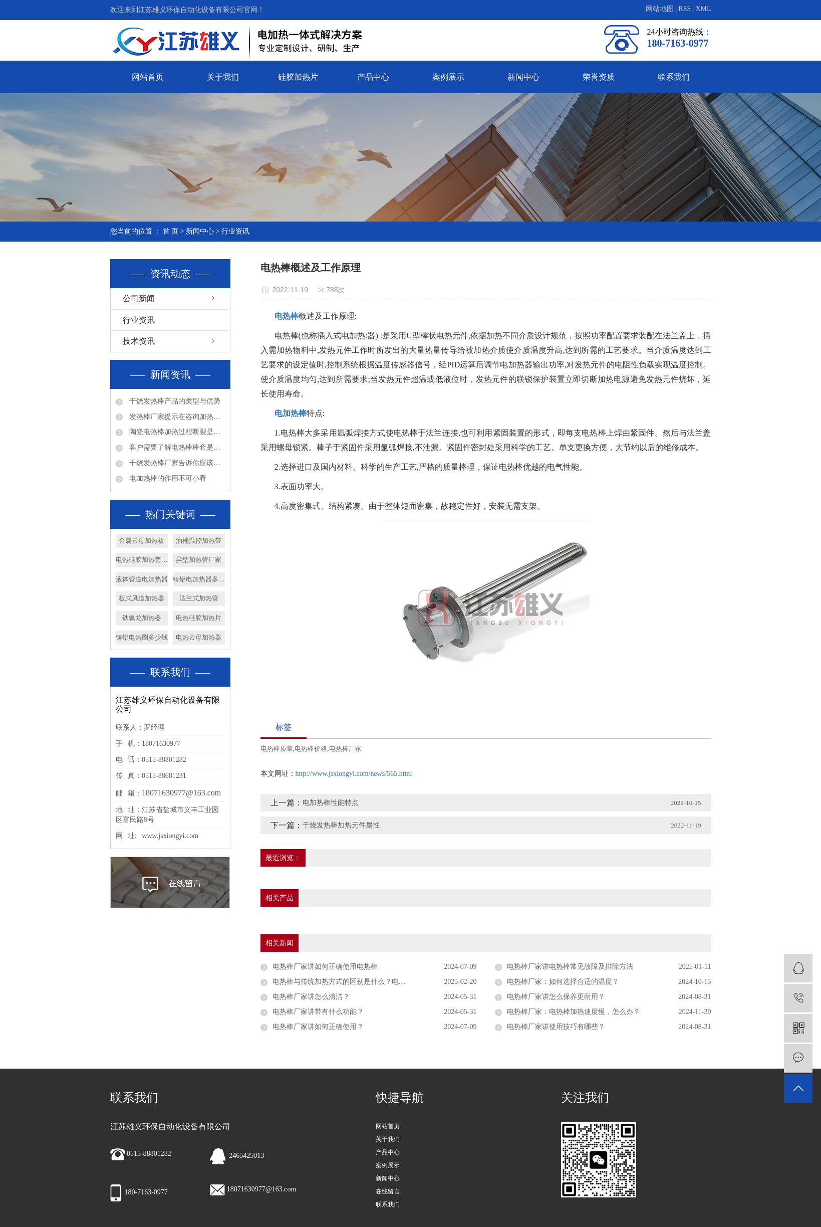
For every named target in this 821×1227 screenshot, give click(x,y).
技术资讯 (139, 341)
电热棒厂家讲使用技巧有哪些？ (556, 1027)
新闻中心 (523, 77)
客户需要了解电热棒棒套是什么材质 (176, 447)
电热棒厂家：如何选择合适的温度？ (563, 981)
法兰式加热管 (198, 598)
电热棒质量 (276, 748)
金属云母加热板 (141, 540)
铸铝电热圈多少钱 (142, 637)
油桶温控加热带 (198, 540)
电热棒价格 (311, 748)
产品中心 (373, 77)
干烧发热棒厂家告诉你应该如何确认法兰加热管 (176, 463)
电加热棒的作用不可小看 (167, 478)
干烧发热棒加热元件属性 (341, 825)
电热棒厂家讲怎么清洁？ (311, 996)
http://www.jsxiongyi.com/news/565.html (354, 773)
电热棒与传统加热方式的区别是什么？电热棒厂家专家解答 (363, 981)
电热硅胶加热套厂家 (142, 559)
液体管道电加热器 (142, 579)
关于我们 (223, 77)
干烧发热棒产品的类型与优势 (174, 401)
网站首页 (148, 77)
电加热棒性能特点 (331, 802)
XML (703, 9)
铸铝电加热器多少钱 (199, 579)
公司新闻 (139, 298)
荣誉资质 (599, 77)
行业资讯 (235, 231)
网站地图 (661, 9)
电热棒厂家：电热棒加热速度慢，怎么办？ (573, 1011)
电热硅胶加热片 (198, 618)
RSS (684, 9)
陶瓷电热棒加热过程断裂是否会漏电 (176, 432)
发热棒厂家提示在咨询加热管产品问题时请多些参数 (176, 417)
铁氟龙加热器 (141, 618)
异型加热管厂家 (198, 559)
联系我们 (674, 77)
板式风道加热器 (141, 598)
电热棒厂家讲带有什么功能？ (318, 1011)
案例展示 (448, 77)
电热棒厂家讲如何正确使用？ (318, 1027)
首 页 (171, 231)
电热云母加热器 (198, 637)
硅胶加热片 (298, 77)
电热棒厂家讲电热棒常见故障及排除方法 (570, 966)
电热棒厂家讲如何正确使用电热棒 (325, 966)
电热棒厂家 (345, 748)
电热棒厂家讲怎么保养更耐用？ (556, 996)
